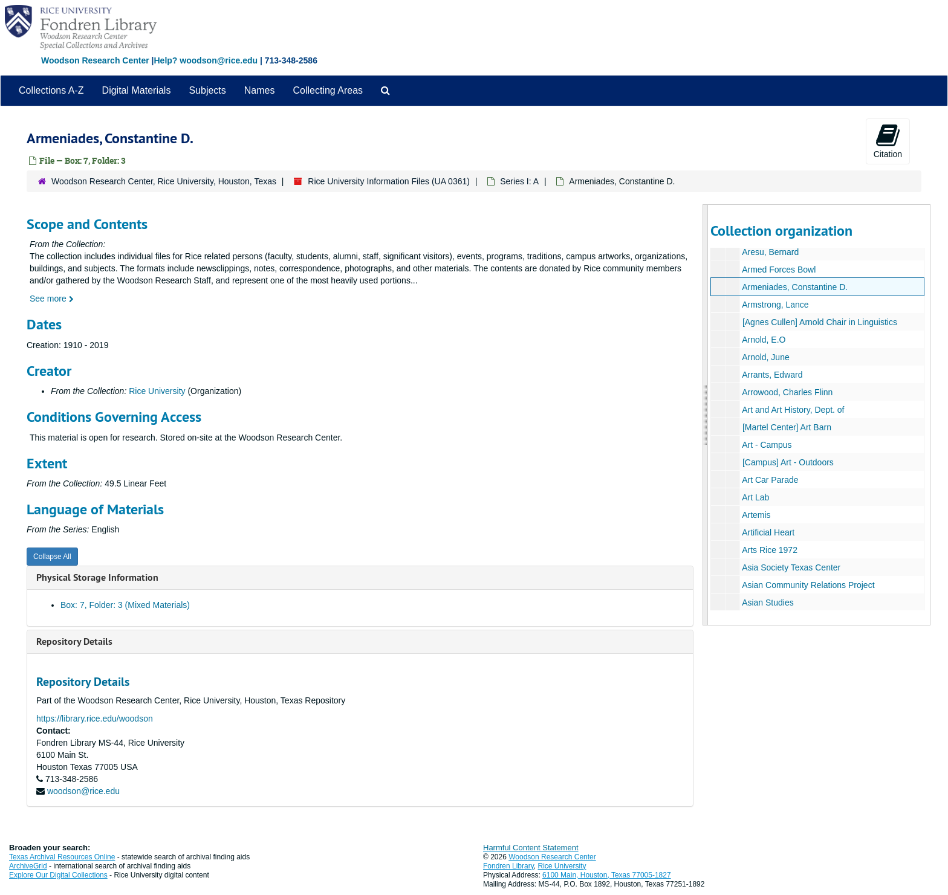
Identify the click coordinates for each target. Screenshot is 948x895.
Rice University (157, 391)
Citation (888, 141)
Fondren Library (508, 866)
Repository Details (74, 641)
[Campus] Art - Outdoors (787, 462)
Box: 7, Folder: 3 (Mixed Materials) (125, 605)
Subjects (207, 90)
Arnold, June (766, 357)
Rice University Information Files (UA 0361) (389, 181)
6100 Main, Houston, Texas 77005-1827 (606, 875)
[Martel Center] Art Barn (786, 427)
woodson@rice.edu (83, 791)
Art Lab (755, 497)
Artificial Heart (768, 532)
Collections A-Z (51, 90)
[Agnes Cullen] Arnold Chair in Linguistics (819, 322)
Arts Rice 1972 (769, 550)
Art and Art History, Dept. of (793, 410)
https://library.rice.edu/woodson (94, 718)
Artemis (756, 515)
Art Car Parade (770, 480)
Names (259, 90)
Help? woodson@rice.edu (206, 60)
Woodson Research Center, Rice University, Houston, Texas (163, 181)
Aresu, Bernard (770, 252)
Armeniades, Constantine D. (795, 287)
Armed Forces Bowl (779, 269)
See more (52, 298)
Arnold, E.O (763, 339)
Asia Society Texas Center (791, 567)
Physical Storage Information (97, 577)
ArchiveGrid (28, 866)
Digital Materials (136, 90)
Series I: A (519, 181)
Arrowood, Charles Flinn (787, 392)
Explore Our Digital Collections (58, 875)
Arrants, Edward (772, 375)
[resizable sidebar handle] (705, 415)
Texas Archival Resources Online (62, 857)
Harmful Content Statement (531, 847)
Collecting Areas (328, 90)
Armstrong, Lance (775, 304)
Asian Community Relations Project (808, 585)
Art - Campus (766, 445)
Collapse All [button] (52, 556)
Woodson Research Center (95, 60)
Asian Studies (768, 602)
